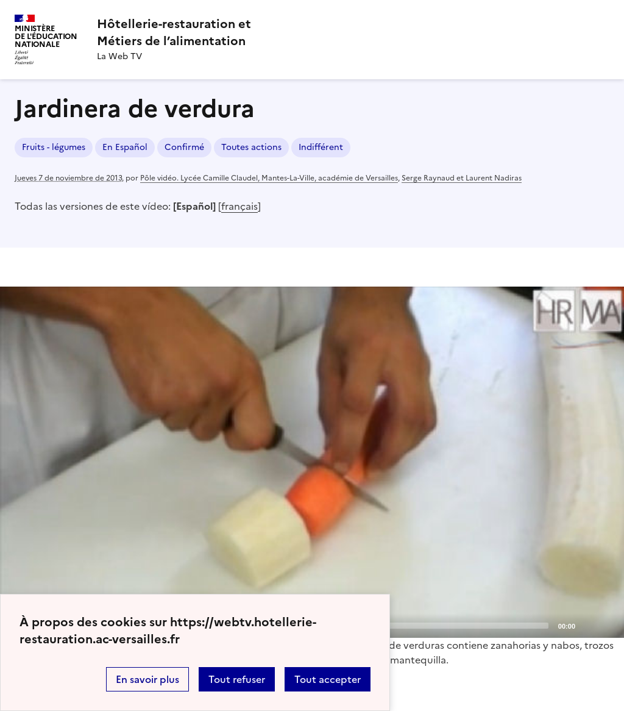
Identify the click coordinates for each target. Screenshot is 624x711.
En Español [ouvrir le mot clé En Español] (124, 147)
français (239, 206)
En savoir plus (147, 679)
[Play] (312, 462)
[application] (312, 462)
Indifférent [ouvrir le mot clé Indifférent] (321, 147)
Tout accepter (327, 679)
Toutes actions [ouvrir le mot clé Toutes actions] (251, 147)
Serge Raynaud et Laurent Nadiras (462, 178)
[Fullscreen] (607, 625)
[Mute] (588, 625)
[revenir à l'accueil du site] (174, 32)
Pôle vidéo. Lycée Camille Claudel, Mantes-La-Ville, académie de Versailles (269, 178)
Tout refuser (236, 679)
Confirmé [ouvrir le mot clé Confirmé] (184, 147)
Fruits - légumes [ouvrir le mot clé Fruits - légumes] (53, 147)
